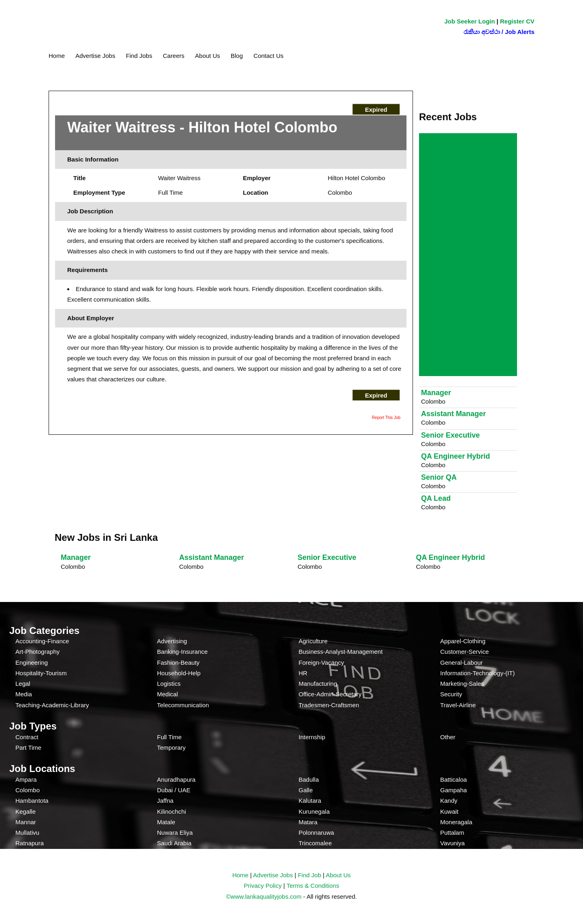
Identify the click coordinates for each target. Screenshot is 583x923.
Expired (376, 109)
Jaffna (165, 800)
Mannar (25, 822)
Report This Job (386, 417)
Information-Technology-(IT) (477, 673)
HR (303, 673)
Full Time (169, 737)
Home (57, 55)
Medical (167, 694)
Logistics (169, 683)
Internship (312, 737)
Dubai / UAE (174, 790)
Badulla (309, 779)
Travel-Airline (458, 705)
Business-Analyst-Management (341, 651)
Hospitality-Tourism (41, 673)
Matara (308, 822)
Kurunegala (314, 811)
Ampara (26, 779)
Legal (22, 683)
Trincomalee (315, 843)
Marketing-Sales (462, 683)
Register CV (517, 21)
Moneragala (456, 822)
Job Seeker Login (469, 21)
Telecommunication (183, 705)
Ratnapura (29, 843)
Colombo (27, 790)
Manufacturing (318, 683)
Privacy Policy (262, 885)
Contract (26, 737)
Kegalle (25, 811)
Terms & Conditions (313, 885)
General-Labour (461, 662)
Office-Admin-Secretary (330, 694)
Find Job (309, 875)
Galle (306, 790)
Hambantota (32, 800)
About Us (207, 55)
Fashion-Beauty (178, 662)
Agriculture (313, 641)
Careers (173, 55)
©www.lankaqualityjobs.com (264, 896)
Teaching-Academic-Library (52, 705)
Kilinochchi (171, 811)
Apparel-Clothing (462, 641)
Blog (237, 55)
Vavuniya (452, 843)
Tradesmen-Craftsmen (329, 705)
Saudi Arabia (174, 843)
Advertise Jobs (95, 55)
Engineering (31, 662)
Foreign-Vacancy (321, 662)
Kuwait (449, 811)
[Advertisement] (470, 255)
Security (451, 694)
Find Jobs (139, 55)
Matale (166, 822)
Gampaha (453, 790)
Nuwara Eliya (175, 832)
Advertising (172, 641)
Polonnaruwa (316, 832)
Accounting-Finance (42, 641)
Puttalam (452, 832)
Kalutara (310, 800)
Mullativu (27, 832)
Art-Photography (37, 651)
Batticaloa (453, 779)
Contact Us (268, 55)
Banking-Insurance (182, 651)
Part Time (28, 747)
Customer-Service (464, 651)
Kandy (448, 800)
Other (447, 737)
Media (23, 694)
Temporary (171, 747)
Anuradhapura (176, 779)
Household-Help (179, 673)
